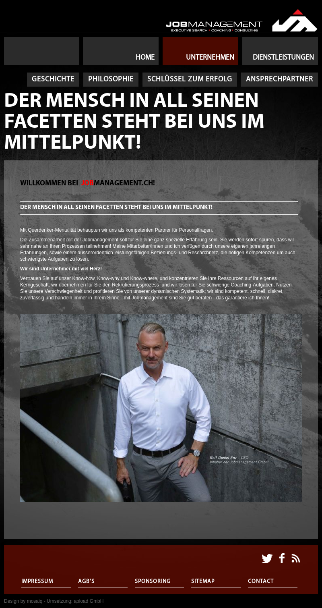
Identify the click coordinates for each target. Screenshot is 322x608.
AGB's (86, 582)
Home (145, 58)
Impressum (37, 582)
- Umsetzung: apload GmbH (74, 601)
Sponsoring (153, 582)
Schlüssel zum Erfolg (189, 79)
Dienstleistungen (283, 58)
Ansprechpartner (279, 79)
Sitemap (203, 582)
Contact (261, 582)
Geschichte (53, 79)
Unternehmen (210, 58)
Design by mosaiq (23, 601)
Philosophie (111, 79)
